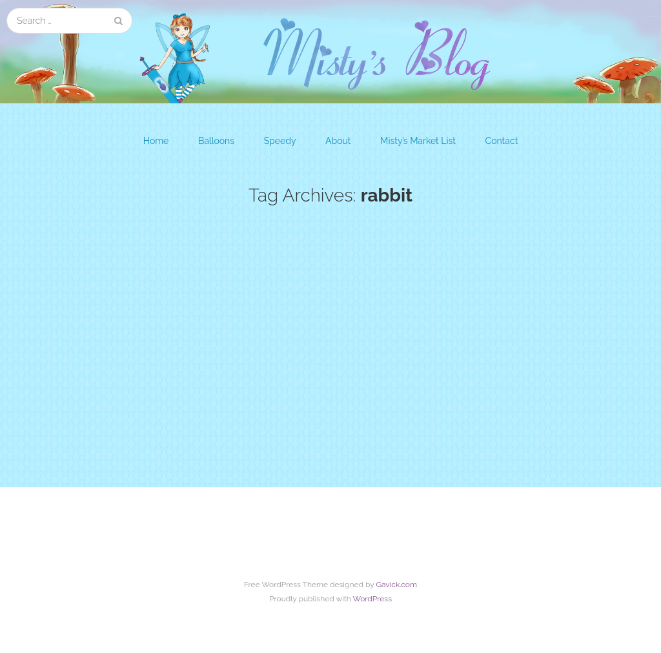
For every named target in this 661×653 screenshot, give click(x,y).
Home (156, 141)
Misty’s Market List (418, 141)
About (338, 141)
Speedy (280, 141)
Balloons (216, 141)
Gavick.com (396, 584)
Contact (501, 141)
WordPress (372, 598)
